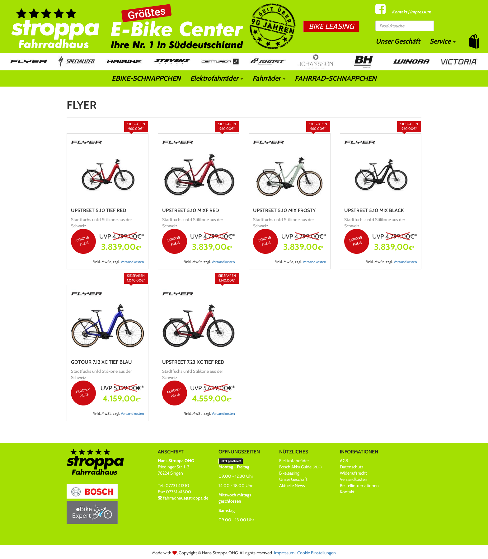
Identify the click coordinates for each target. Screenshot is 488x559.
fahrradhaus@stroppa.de (185, 498)
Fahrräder (268, 78)
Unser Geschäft (398, 41)
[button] (474, 42)
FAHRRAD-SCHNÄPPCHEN (336, 78)
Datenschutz (352, 467)
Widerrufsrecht (353, 473)
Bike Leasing (331, 26)
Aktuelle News (292, 485)
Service (442, 41)
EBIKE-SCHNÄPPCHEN (146, 78)
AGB (344, 460)
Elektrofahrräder (216, 78)
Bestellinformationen (359, 485)
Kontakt (399, 12)
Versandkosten (132, 262)
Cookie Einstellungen (316, 553)
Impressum (420, 12)
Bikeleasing (289, 473)
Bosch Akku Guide (300, 467)
